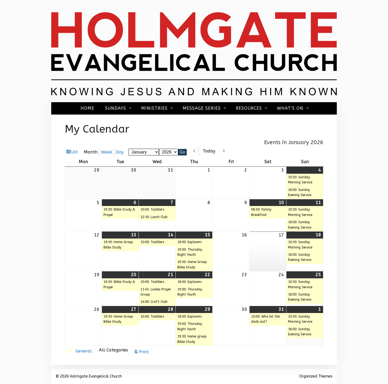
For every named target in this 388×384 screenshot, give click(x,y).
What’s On (290, 108)
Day (120, 152)
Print (144, 352)
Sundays (115, 108)
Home (87, 108)
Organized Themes (315, 376)
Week (106, 152)
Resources (249, 108)
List (75, 152)
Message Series (202, 108)
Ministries (154, 108)
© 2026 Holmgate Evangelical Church (89, 376)
